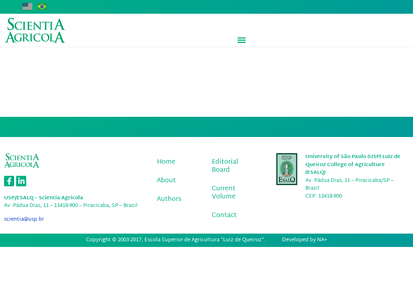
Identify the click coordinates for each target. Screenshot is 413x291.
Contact (224, 215)
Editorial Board (225, 166)
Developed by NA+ (304, 240)
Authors (169, 199)
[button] (241, 40)
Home (166, 162)
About (166, 181)
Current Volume (224, 193)
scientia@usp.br (24, 219)
